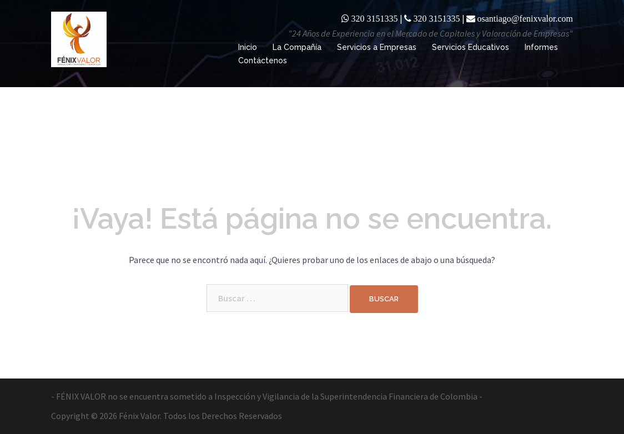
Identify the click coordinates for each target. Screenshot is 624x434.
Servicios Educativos (470, 47)
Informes (541, 47)
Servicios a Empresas (376, 47)
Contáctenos (262, 60)
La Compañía (297, 47)
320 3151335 (374, 18)
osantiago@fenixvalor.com (525, 18)
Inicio (247, 47)
